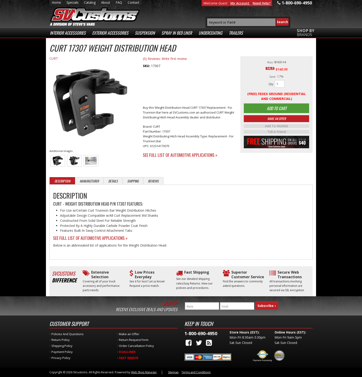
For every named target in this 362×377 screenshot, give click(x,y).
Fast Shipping (196, 272)
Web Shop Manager (144, 372)
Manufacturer (89, 181)
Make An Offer (276, 119)
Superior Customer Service (247, 274)
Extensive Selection (100, 274)
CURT (53, 58)
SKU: (147, 66)
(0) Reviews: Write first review (165, 58)
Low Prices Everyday (144, 274)
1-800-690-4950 (200, 333)
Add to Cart (277, 109)
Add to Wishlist (276, 127)
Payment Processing (262, 360)
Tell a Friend (276, 132)
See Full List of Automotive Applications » (180, 155)
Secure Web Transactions (290, 274)
